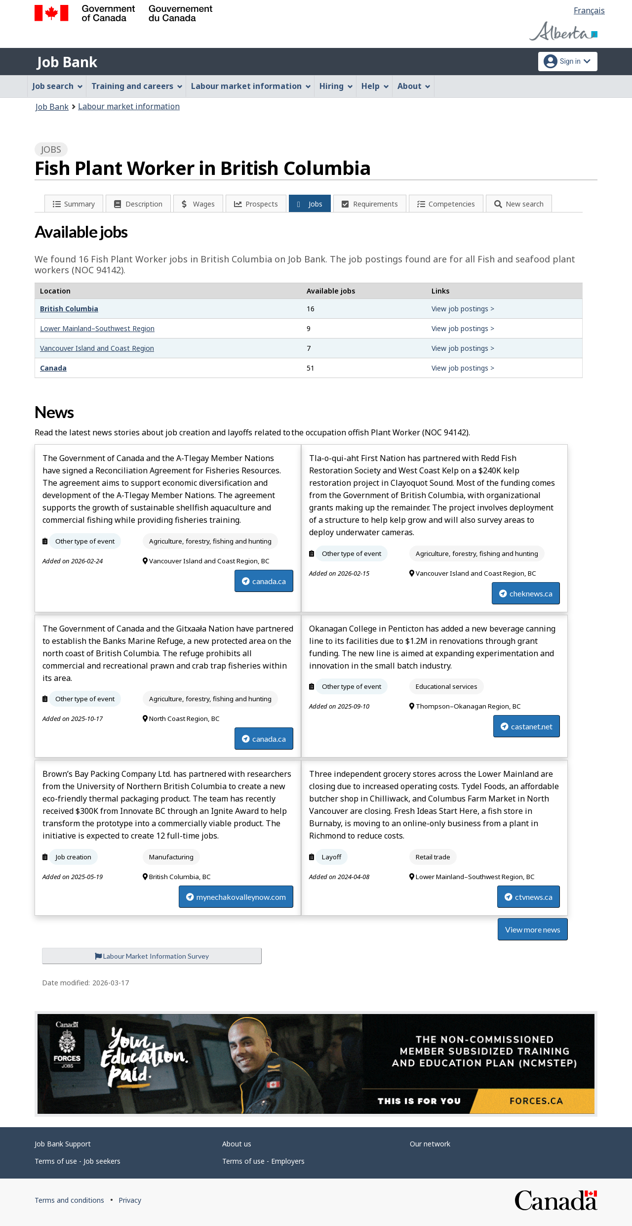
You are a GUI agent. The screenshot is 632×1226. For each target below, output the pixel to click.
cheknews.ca (526, 593)
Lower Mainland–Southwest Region (97, 328)
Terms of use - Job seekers (77, 1161)
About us (236, 1143)
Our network (430, 1143)
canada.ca (264, 581)
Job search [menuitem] (58, 86)
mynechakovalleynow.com (236, 896)
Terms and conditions (69, 1200)
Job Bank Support (63, 1143)
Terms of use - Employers (263, 1161)
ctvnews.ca (529, 896)
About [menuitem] (414, 86)
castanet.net (527, 726)
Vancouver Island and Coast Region (97, 348)
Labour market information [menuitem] (251, 86)
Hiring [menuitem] (336, 86)
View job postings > (463, 308)
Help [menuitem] (375, 86)
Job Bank (67, 61)
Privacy (129, 1200)
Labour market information (129, 106)
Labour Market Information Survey (152, 956)
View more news (532, 929)
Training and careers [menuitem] (137, 86)
